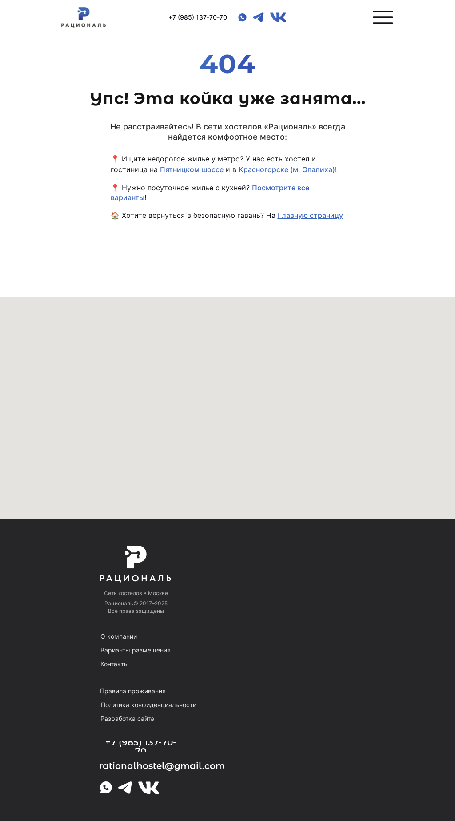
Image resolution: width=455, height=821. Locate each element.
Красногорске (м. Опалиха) (287, 169)
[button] (383, 17)
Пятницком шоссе (192, 169)
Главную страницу (310, 215)
